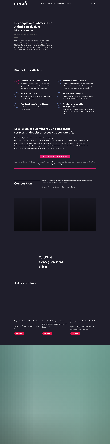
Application (60, 3)
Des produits (51, 3)
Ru (91, 3)
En (94, 3)
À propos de (42, 3)
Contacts (68, 3)
